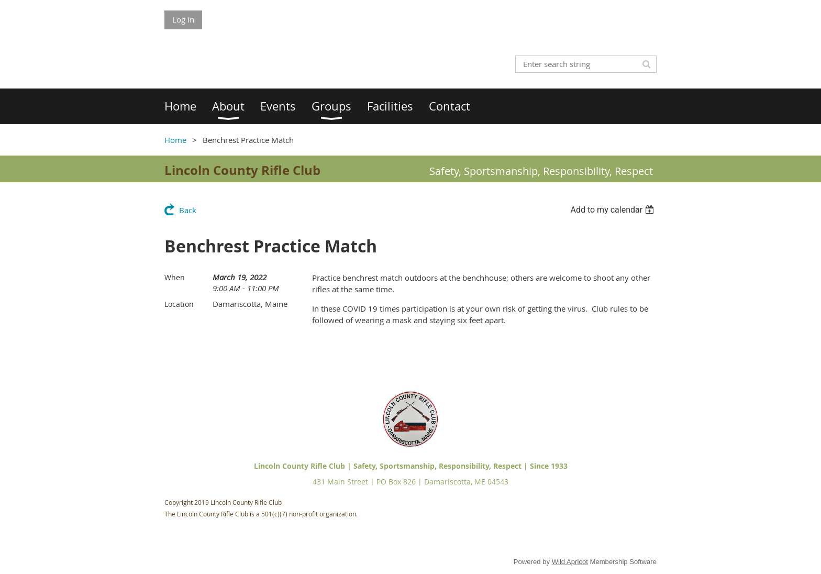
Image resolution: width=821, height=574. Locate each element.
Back (187, 210)
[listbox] (613, 209)
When (174, 277)
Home (175, 140)
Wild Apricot (570, 562)
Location (179, 304)
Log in (183, 19)
